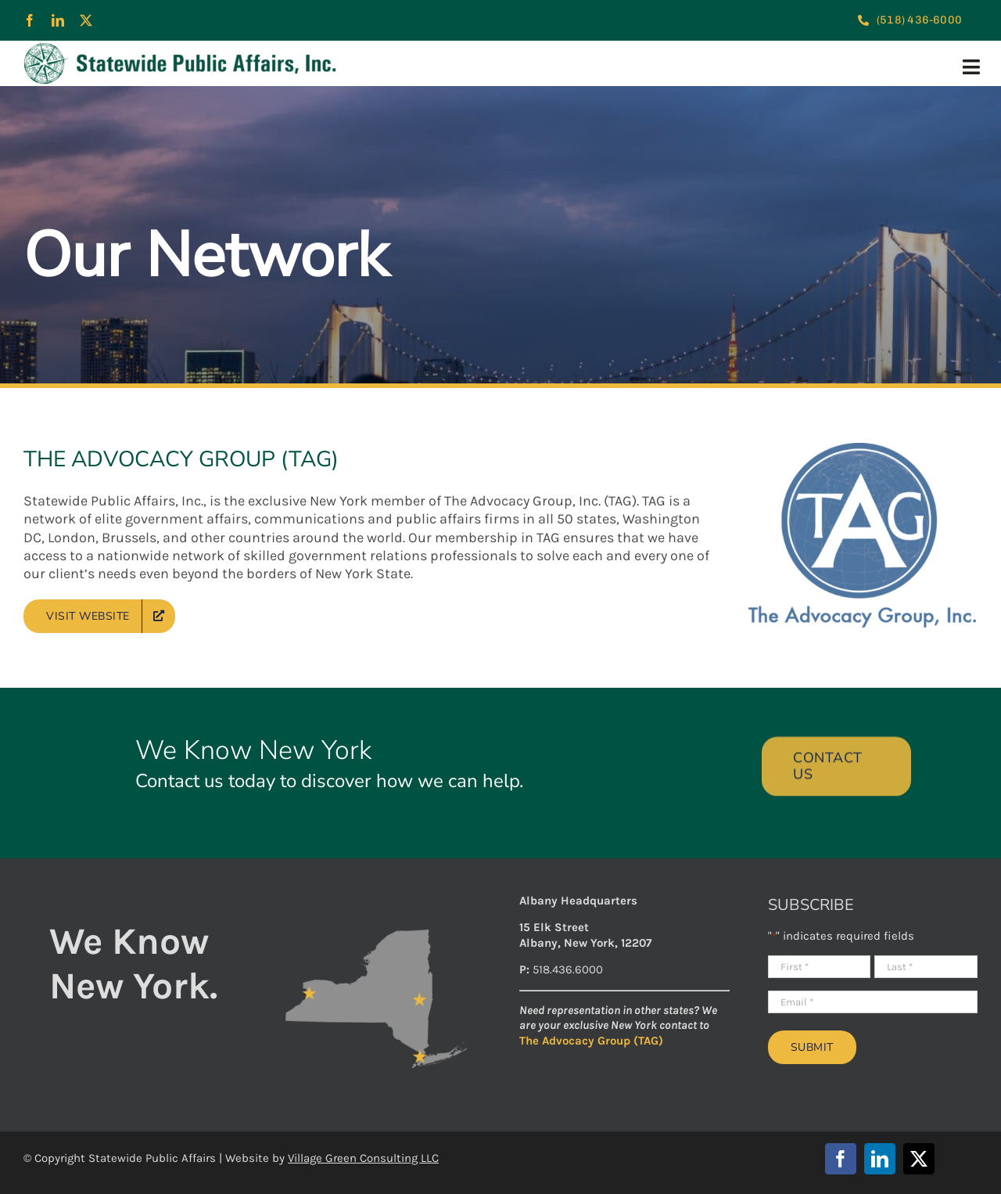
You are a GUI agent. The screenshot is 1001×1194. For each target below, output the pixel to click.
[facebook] (29, 20)
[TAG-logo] (863, 450)
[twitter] (86, 20)
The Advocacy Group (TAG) (591, 1041)
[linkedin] (58, 20)
